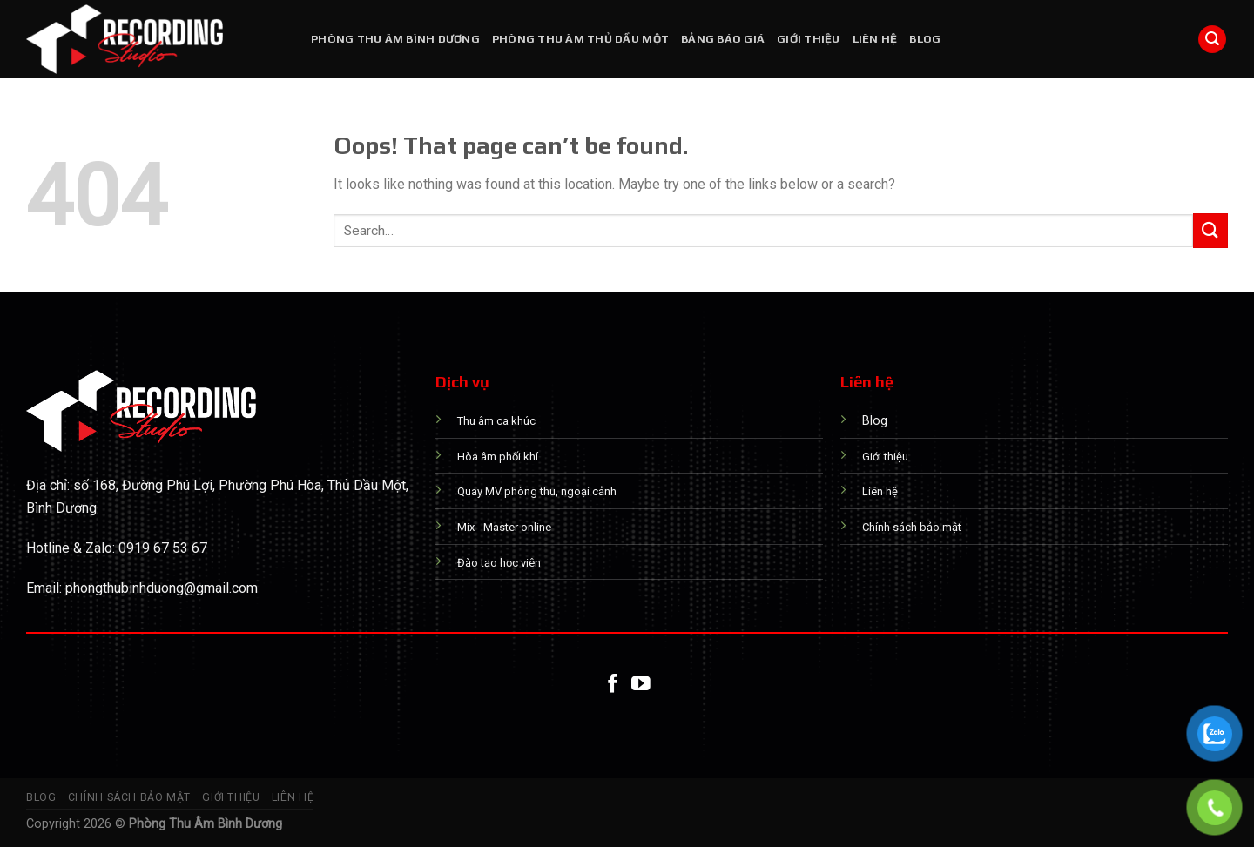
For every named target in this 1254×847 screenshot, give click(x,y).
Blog (924, 38)
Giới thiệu (808, 38)
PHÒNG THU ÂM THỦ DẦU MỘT (580, 38)
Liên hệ (875, 38)
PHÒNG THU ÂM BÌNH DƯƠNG (395, 38)
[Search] (1212, 39)
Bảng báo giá (723, 38)
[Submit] (1210, 230)
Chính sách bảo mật (129, 797)
